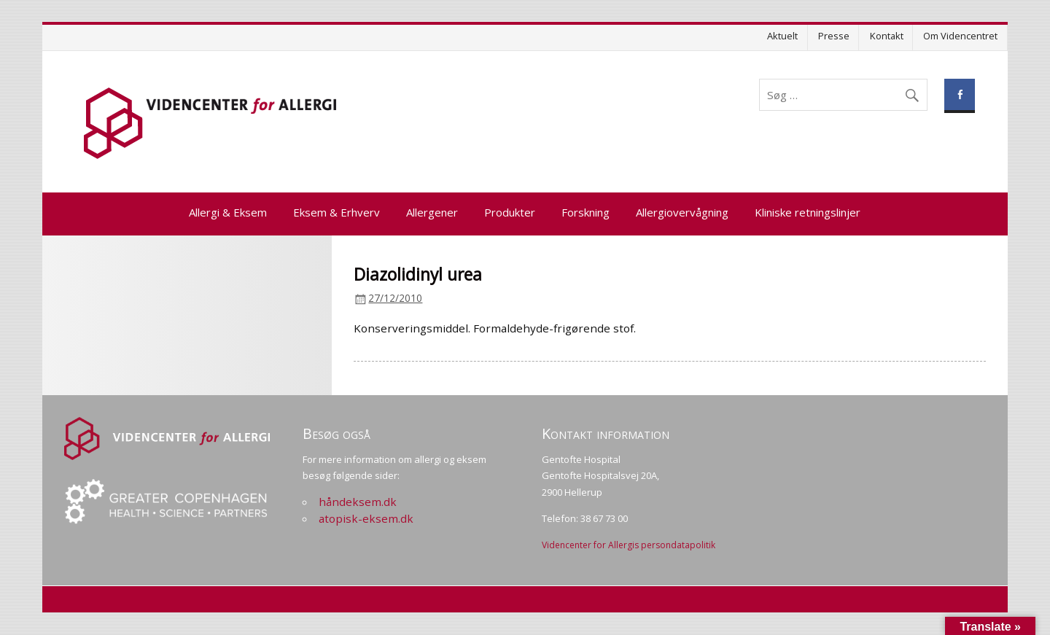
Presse (833, 35)
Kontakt (886, 35)
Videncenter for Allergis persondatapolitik (628, 545)
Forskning (585, 212)
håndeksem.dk (358, 501)
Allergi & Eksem (228, 212)
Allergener (432, 212)
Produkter (509, 212)
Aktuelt (782, 35)
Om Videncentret (960, 35)
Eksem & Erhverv (336, 212)
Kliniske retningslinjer (807, 212)
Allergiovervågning (682, 212)
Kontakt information (605, 433)
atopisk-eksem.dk (366, 518)
